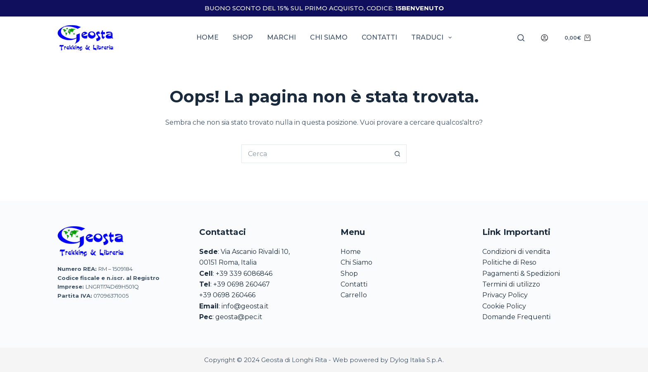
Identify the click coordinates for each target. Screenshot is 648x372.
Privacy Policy (505, 295)
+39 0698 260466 (227, 295)
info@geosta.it (245, 306)
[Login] (544, 37)
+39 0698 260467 (241, 284)
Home (207, 37)
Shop (243, 37)
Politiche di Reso (509, 262)
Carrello (354, 295)
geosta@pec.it (238, 317)
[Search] (520, 37)
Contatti (379, 37)
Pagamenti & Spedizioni (521, 273)
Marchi (281, 37)
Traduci (433, 38)
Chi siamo (329, 37)
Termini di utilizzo (511, 284)
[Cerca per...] (314, 154)
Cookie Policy (504, 306)
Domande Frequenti (516, 317)
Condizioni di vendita (516, 252)
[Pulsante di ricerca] (397, 154)
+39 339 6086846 (244, 273)
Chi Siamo (356, 262)
